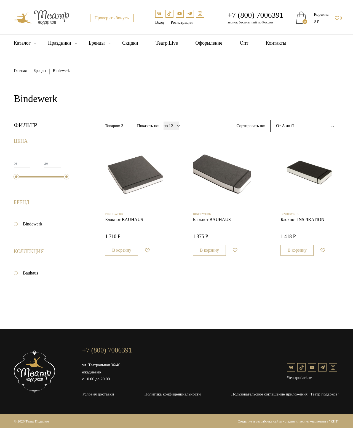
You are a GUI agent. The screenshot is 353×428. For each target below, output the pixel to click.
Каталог (22, 43)
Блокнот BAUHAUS (124, 221)
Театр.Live (167, 43)
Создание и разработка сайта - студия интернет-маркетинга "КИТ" (288, 421)
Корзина (321, 14)
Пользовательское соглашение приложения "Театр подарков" (285, 394)
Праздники (59, 43)
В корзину (121, 252)
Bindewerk (32, 224)
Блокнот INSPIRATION (302, 221)
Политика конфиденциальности (173, 394)
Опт (244, 43)
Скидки (130, 43)
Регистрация (182, 22)
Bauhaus (30, 273)
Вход (160, 22)
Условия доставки (98, 394)
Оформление (208, 43)
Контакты (276, 43)
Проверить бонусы (112, 17)
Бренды (97, 43)
